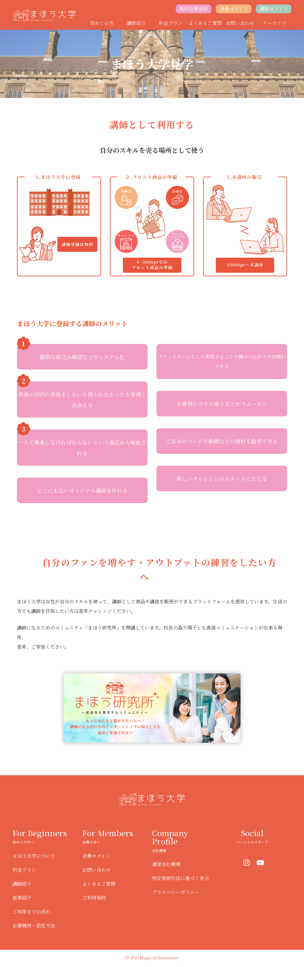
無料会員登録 (193, 8)
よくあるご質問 (205, 23)
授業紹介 (21, 897)
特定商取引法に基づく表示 (180, 878)
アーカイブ (274, 23)
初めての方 (102, 23)
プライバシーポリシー (176, 892)
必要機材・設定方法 (33, 925)
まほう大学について (33, 855)
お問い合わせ (240, 23)
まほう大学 (44, 14)
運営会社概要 (166, 864)
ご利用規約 (94, 897)
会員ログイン (234, 8)
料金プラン (171, 23)
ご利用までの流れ (31, 911)
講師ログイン (274, 8)
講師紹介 (136, 23)
